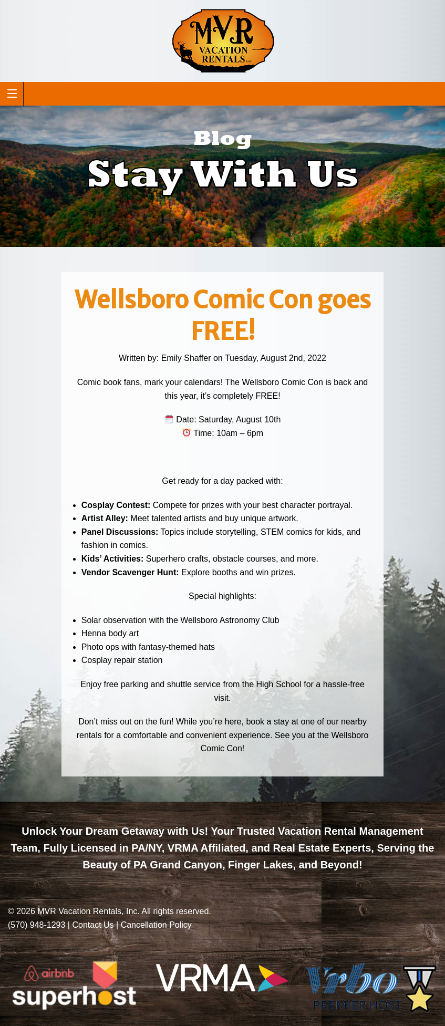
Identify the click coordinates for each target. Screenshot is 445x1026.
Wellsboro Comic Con (282, 382)
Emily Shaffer (186, 358)
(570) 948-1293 (36, 924)
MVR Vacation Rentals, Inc (87, 911)
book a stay (267, 721)
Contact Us (92, 924)
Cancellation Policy (156, 924)
